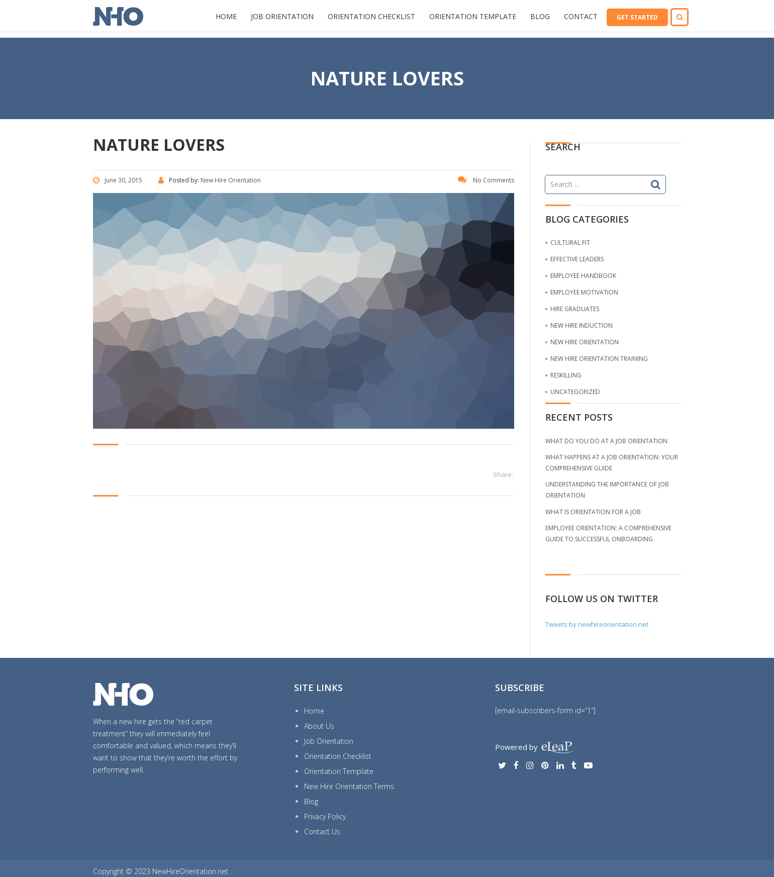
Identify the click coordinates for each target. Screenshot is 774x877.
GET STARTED (637, 17)
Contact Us (322, 831)
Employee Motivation (584, 292)
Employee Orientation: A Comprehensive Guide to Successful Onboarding (608, 533)
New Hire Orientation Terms (349, 786)
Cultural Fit (570, 242)
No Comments (486, 180)
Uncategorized (575, 391)
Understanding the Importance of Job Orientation (607, 490)
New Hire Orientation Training (599, 358)
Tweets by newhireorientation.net (596, 624)
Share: (503, 474)
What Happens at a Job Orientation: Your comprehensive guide (611, 462)
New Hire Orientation (584, 342)
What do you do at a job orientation (606, 441)
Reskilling (566, 375)
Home (226, 16)
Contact (581, 16)
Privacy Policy (325, 816)
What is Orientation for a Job (593, 512)
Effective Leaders (577, 259)
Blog (540, 16)
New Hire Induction (581, 325)
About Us (319, 726)
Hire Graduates (574, 309)
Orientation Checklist (371, 16)
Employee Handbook (583, 275)
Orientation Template (472, 16)
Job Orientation (282, 16)
